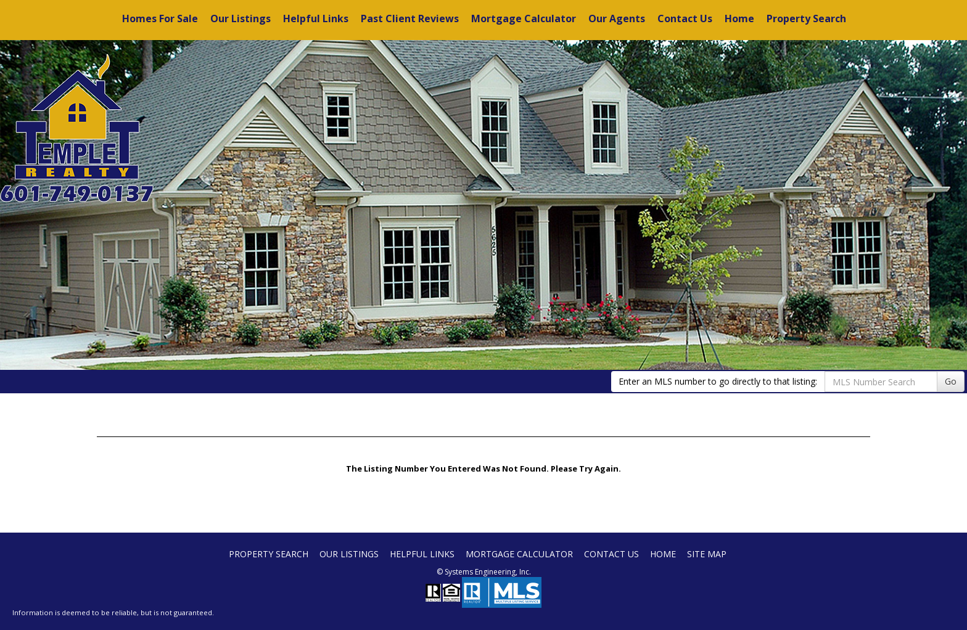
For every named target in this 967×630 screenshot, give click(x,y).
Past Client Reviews (410, 18)
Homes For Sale (160, 18)
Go (951, 381)
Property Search (806, 18)
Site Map (706, 554)
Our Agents (616, 18)
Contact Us (684, 18)
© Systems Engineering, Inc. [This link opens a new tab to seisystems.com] (484, 572)
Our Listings (240, 18)
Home (739, 18)
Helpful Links (315, 18)
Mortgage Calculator (523, 18)
